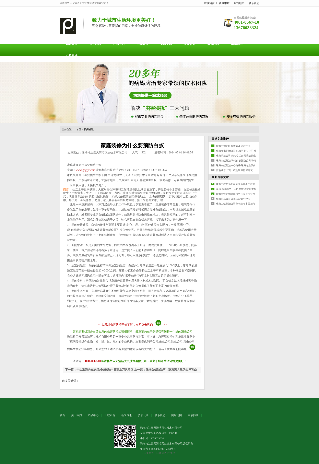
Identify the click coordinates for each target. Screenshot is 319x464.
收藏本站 (224, 3)
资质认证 (189, 44)
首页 (78, 129)
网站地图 (239, 3)
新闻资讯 (166, 44)
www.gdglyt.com (85, 170)
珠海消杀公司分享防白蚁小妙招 (233, 198)
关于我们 (95, 44)
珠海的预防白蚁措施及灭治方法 (233, 145)
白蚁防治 (71, 55)
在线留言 (209, 3)
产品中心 (119, 44)
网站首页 (71, 44)
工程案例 (142, 44)
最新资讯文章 (220, 177)
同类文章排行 (220, 138)
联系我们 (254, 3)
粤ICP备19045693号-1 (163, 448)
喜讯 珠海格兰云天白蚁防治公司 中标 (236, 189)
